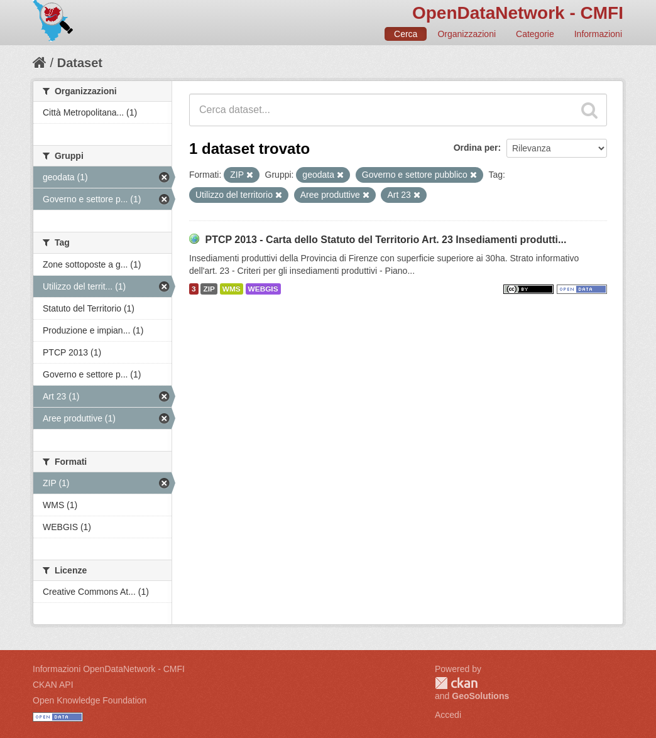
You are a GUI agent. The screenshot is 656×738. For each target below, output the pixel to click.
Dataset (79, 63)
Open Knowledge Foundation (89, 700)
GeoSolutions (480, 696)
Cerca (405, 34)
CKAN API (53, 685)
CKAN (456, 683)
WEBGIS (263, 289)
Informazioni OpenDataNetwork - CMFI (109, 669)
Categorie (535, 34)
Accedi (448, 715)
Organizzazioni (466, 34)
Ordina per (476, 148)
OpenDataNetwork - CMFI (517, 13)
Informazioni (598, 34)
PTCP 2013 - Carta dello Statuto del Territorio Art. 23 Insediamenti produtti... (385, 239)
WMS (231, 289)
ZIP (208, 289)
